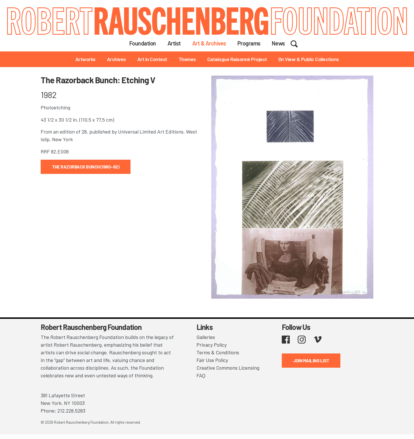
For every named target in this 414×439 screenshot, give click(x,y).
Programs (248, 43)
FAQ (200, 375)
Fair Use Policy (212, 360)
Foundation (142, 43)
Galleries (205, 337)
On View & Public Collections (308, 59)
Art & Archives (209, 43)
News (278, 43)
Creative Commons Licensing (227, 368)
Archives (116, 59)
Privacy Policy (211, 345)
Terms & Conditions (217, 352)
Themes (187, 59)
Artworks (85, 59)
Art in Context (152, 59)
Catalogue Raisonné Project (237, 59)
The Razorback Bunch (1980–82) (85, 166)
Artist (174, 43)
